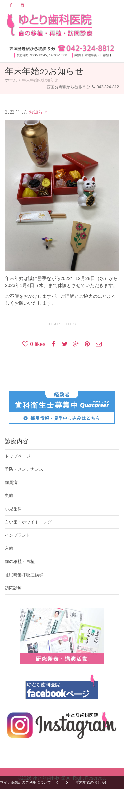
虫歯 (9, 495)
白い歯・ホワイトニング (28, 522)
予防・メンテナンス (24, 469)
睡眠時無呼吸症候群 (24, 574)
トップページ (17, 456)
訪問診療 (13, 587)
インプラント (17, 535)
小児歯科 (13, 508)
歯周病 (11, 482)
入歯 (9, 548)
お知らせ (38, 112)
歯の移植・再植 (20, 561)
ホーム (11, 80)
